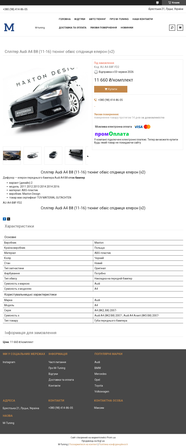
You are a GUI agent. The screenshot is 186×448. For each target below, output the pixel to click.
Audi (97, 362)
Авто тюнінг (97, 19)
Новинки (127, 27)
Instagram (9, 362)
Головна (65, 19)
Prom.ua (111, 437)
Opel (97, 379)
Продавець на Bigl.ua (93, 441)
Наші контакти (142, 19)
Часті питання (57, 362)
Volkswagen (102, 391)
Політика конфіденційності (113, 444)
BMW (98, 368)
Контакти (54, 385)
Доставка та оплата (72, 27)
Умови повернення (103, 27)
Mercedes (100, 373)
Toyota (99, 385)
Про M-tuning (119, 19)
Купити (112, 89)
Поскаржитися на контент (83, 444)
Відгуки (79, 19)
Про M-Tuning (57, 368)
